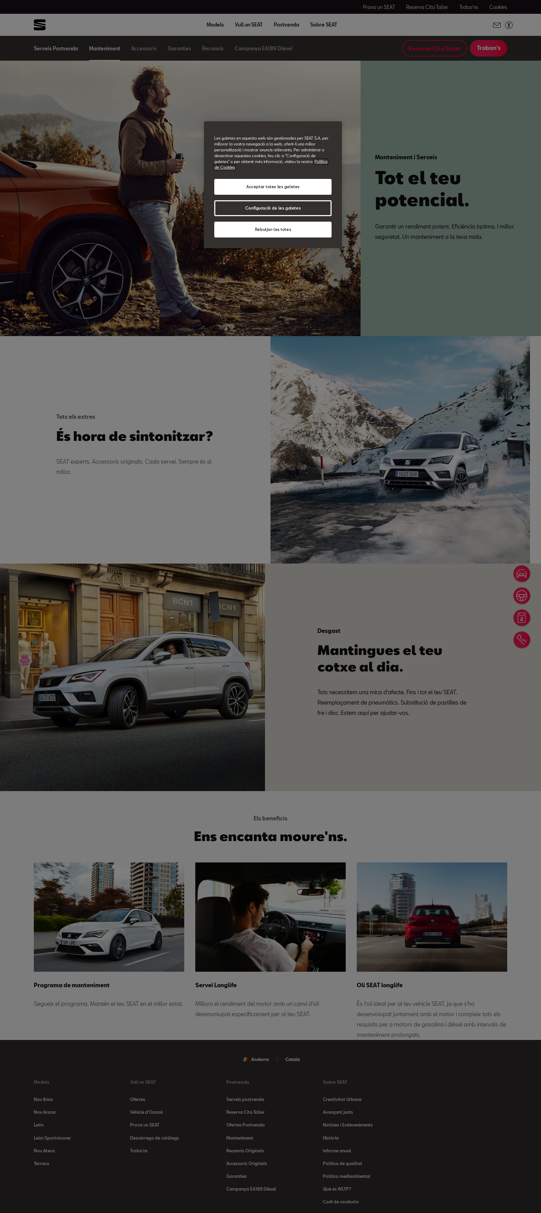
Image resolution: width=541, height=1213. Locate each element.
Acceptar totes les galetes (272, 186)
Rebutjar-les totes (273, 229)
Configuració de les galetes (273, 208)
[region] (273, 184)
